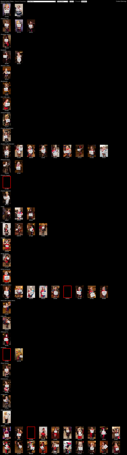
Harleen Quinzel (5, 191)
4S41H (116, 453)
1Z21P (7, 125)
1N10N (7, 172)
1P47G (19, 32)
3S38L (43, 235)
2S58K (55, 298)
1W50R (31, 157)
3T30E (55, 453)
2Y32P (7, 266)
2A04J (104, 439)
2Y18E (31, 235)
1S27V (7, 141)
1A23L (19, 439)
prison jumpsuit (5, 269)
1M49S (43, 439)
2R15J (19, 219)
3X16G (80, 453)
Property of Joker (6, 285)
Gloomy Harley (5, 175)
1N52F (7, 219)
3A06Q (67, 298)
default (3, 426)
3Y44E (92, 298)
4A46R (104, 298)
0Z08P (7, 439)
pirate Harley (4, 253)
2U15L (7, 453)
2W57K (19, 235)
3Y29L (92, 453)
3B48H (19, 63)
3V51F (104, 157)
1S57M (80, 439)
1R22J (67, 439)
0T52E (7, 376)
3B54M (31, 453)
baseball (3, 50)
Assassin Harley (5, 34)
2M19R (31, 298)
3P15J (7, 204)
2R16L (55, 157)
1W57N (7, 282)
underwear (4, 394)
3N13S (7, 47)
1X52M (7, 251)
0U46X (7, 235)
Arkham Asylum (5, 3)
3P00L (7, 345)
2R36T (116, 439)
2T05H (67, 157)
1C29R (7, 188)
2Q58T (19, 16)
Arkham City (4, 18)
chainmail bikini (5, 112)
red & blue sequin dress (8, 300)
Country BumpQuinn (7, 128)
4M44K (7, 392)
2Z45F (19, 172)
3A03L (7, 94)
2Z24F (19, 453)
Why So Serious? (6, 410)
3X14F (80, 298)
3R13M (43, 453)
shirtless (3, 347)
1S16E (19, 157)
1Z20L (43, 157)
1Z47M (19, 360)
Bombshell (4, 81)
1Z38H (7, 360)
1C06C (7, 407)
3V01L (67, 453)
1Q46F (55, 439)
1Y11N (92, 439)
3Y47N (104, 453)
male (2, 206)
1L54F (7, 157)
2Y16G (92, 157)
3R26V (31, 219)
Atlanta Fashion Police (7, 1)
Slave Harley (4, 363)
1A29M (31, 439)
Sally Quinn (4, 332)
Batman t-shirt (5, 65)
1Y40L (19, 298)
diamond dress (5, 159)
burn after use (5, 97)
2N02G (43, 298)
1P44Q (7, 16)
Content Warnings (121, 1)
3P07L (31, 32)
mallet (3, 222)
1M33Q (7, 423)
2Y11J (80, 157)
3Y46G (7, 110)
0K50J (7, 78)
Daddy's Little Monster (7, 144)
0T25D (7, 32)
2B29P (7, 63)
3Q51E (7, 329)
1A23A (7, 298)
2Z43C (7, 313)
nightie (3, 238)
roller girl (3, 316)
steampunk (4, 379)
